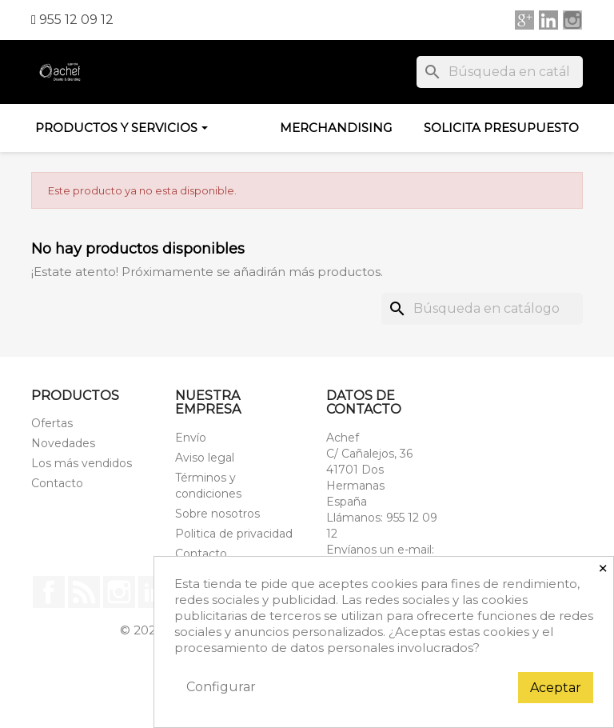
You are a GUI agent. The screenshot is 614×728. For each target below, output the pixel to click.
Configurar (221, 686)
